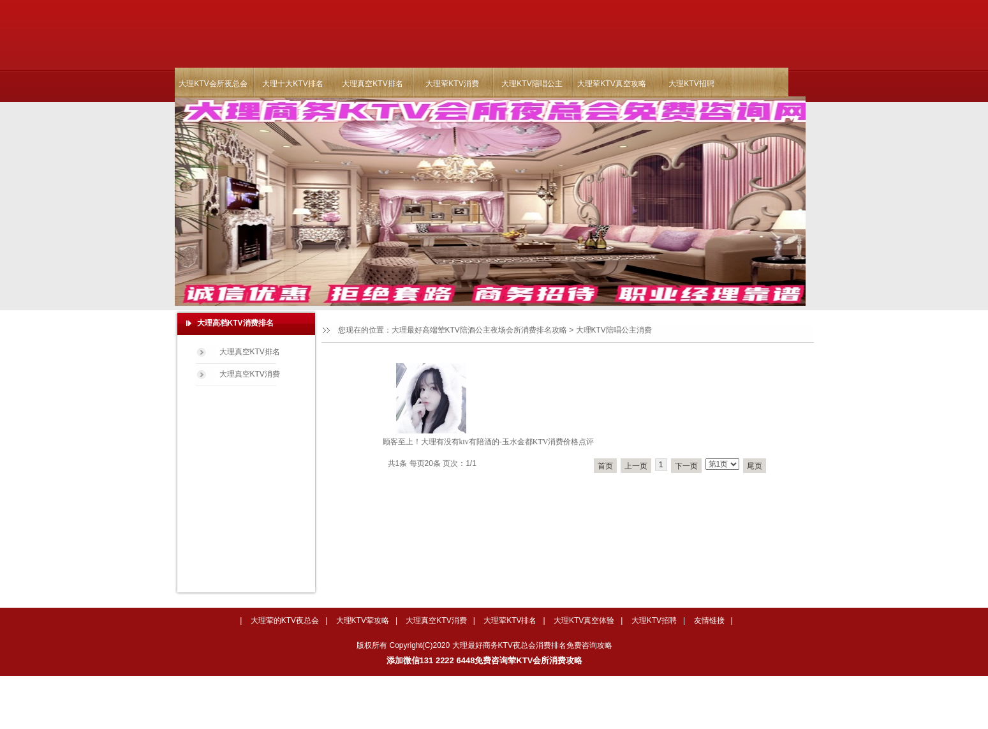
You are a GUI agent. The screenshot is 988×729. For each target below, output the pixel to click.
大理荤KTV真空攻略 (611, 83)
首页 (605, 466)
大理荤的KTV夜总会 (285, 620)
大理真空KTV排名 (372, 83)
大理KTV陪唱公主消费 (614, 330)
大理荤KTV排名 (509, 620)
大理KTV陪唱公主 (531, 83)
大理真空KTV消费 (249, 374)
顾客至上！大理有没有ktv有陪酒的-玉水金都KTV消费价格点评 (488, 441)
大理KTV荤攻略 (362, 620)
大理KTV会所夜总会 (213, 83)
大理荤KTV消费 (451, 83)
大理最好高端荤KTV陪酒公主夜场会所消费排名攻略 (479, 330)
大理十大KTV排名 (292, 83)
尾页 (754, 466)
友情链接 (709, 620)
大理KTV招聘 (691, 83)
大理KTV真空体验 (584, 620)
